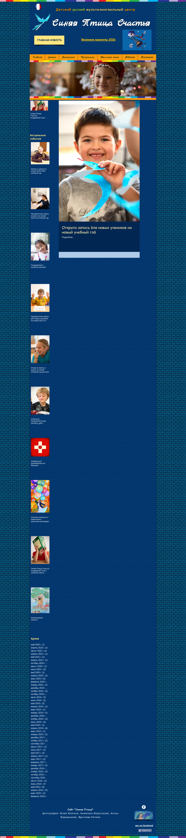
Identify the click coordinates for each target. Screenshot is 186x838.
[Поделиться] (145, 830)
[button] (93, 79)
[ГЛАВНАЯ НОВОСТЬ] (49, 40)
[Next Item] (44, 106)
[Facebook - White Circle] (144, 807)
